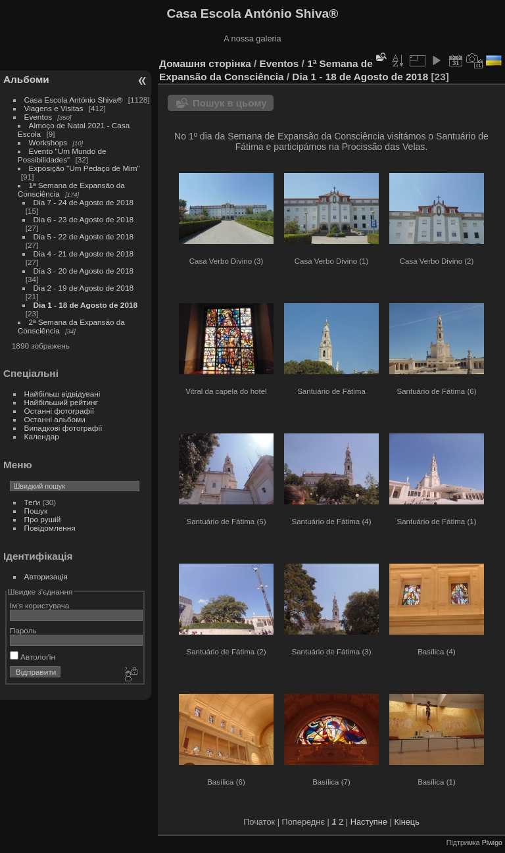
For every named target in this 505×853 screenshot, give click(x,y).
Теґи (32, 502)
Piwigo (492, 842)
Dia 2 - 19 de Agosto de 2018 (83, 287)
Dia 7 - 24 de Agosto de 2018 (83, 202)
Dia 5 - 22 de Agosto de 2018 (83, 236)
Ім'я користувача (40, 605)
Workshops (48, 142)
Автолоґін (32, 656)
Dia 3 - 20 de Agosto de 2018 (83, 270)
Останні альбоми (54, 419)
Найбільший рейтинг (61, 402)
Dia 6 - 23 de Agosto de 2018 (83, 219)
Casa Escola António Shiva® (73, 99)
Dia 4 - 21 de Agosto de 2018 (83, 253)
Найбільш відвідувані (62, 393)
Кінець (406, 822)
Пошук (35, 510)
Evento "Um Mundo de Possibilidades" (62, 155)
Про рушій (42, 519)
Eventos (38, 116)
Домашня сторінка (205, 63)
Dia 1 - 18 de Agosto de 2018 (85, 305)
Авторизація (46, 576)
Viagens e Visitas (54, 108)
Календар (41, 436)
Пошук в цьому (230, 103)
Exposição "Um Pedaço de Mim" (84, 168)
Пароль (23, 630)
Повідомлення (50, 528)
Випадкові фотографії (63, 428)
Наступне (368, 822)
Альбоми (26, 79)
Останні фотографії (59, 410)
